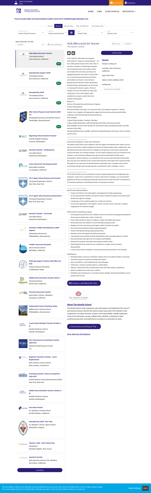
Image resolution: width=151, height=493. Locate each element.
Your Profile (112, 11)
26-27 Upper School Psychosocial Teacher (45, 178)
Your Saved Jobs (97, 26)
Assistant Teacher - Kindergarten (41, 150)
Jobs (99, 11)
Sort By (19, 45)
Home (91, 11)
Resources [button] (128, 11)
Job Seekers (116, 2)
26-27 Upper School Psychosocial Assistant (45, 196)
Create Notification (55, 45)
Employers (130, 2)
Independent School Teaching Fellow (43, 306)
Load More (40, 470)
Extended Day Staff (36, 92)
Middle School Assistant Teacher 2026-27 (44, 278)
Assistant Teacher (36, 457)
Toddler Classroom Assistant (40, 244)
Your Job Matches (82, 26)
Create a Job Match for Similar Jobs (85, 283)
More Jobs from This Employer (78, 334)
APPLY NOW (116, 53)
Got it (145, 488)
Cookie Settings (134, 488)
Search (50, 26)
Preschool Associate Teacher (40, 292)
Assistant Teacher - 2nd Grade (40, 213)
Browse (58, 26)
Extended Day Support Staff (39, 73)
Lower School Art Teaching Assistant (43, 164)
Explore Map (68, 26)
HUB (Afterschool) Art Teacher (40, 53)
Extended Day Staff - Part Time (40, 421)
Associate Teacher (36, 407)
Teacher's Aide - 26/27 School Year (42, 443)
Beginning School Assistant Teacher (43, 136)
